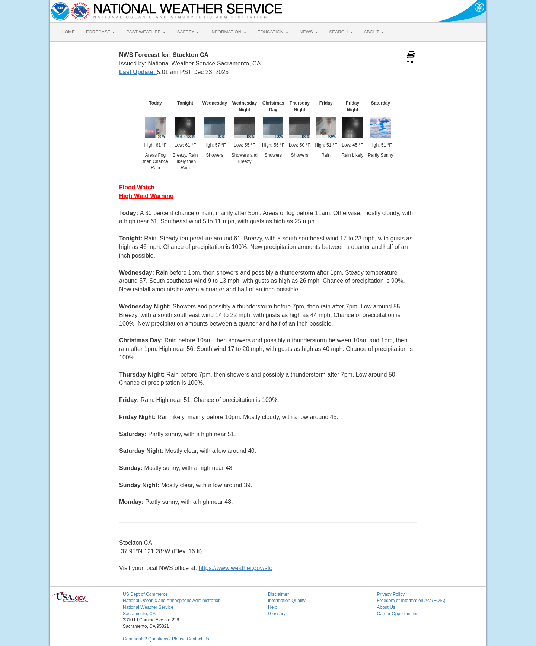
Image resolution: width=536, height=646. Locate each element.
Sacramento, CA (139, 613)
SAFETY (188, 32)
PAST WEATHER (146, 32)
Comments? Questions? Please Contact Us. (166, 639)
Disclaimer (278, 594)
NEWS (309, 32)
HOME (68, 32)
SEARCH (340, 32)
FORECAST (100, 32)
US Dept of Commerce (145, 594)
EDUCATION (273, 32)
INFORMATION (228, 32)
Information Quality (287, 600)
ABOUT (374, 32)
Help (272, 607)
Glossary (276, 613)
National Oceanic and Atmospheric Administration (172, 600)
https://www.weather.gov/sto (235, 568)
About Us (386, 607)
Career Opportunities (397, 613)
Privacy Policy (391, 594)
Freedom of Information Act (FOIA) (411, 600)
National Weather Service (148, 607)
